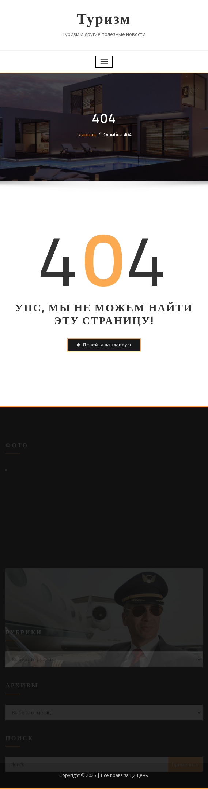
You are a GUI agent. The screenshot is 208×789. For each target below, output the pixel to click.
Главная (86, 134)
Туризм (104, 18)
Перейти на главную (104, 344)
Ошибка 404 (117, 134)
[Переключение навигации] (104, 62)
